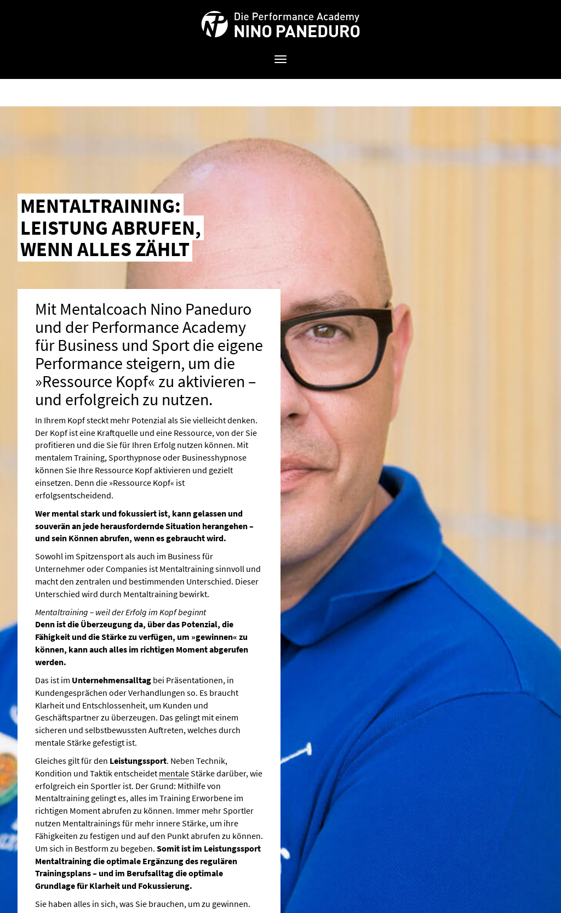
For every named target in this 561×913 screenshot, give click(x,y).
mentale (174, 773)
